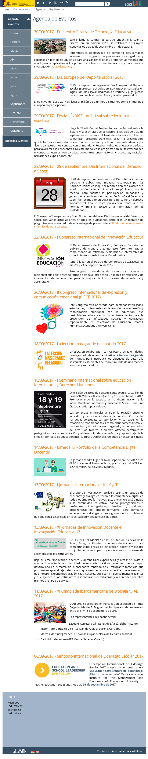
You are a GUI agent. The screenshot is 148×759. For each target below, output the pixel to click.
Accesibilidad (135, 751)
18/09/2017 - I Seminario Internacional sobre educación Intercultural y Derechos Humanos (82, 382)
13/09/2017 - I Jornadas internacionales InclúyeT (75, 484)
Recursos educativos (15, 704)
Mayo (14, 68)
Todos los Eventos (16, 141)
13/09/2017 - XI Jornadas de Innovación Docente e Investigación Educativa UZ (77, 529)
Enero (14, 33)
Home (5, 9)
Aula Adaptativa (61, 66)
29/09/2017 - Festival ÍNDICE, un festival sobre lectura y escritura (81, 118)
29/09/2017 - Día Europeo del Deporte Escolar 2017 (79, 77)
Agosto (14, 95)
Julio (13, 86)
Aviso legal (117, 751)
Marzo (14, 51)
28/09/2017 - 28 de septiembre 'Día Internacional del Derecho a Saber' (87, 169)
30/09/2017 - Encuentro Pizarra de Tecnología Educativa (82, 31)
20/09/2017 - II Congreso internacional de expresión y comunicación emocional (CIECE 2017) (80, 294)
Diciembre (16, 130)
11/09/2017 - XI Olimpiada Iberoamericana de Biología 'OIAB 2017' (86, 593)
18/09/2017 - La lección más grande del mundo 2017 (80, 343)
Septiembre (56, 9)
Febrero (15, 42)
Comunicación (22, 9)
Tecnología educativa (14, 711)
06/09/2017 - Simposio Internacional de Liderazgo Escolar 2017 (88, 656)
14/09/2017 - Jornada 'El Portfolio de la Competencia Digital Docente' (85, 449)
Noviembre (17, 122)
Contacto (103, 751)
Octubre (15, 113)
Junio (13, 77)
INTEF (12, 697)
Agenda (40, 9)
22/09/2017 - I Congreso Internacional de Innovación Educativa (88, 237)
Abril (13, 60)
